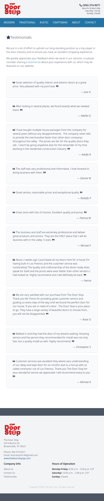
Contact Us (9, 472)
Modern (9, 22)
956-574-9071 (19, 451)
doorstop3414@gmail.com (24, 455)
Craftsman (60, 22)
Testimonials (10, 476)
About (76, 22)
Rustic (44, 22)
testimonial (34, 62)
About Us (8, 469)
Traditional (27, 22)
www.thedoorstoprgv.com (17, 458)
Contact (90, 22)
